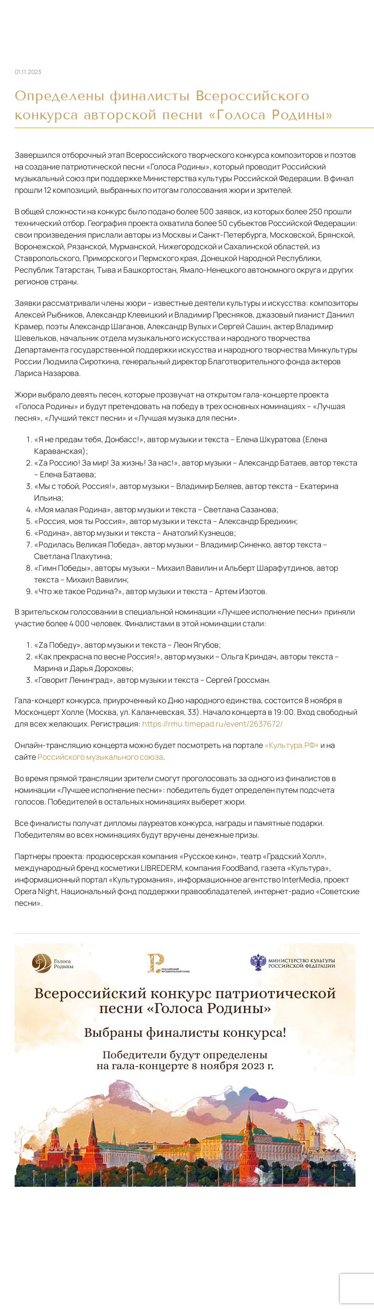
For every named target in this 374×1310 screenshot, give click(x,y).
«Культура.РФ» (291, 745)
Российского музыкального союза (100, 756)
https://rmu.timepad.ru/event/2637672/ (212, 723)
